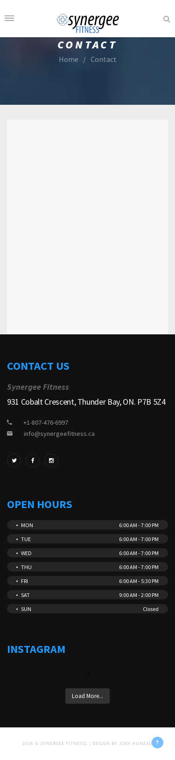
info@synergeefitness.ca (59, 433)
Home (68, 59)
